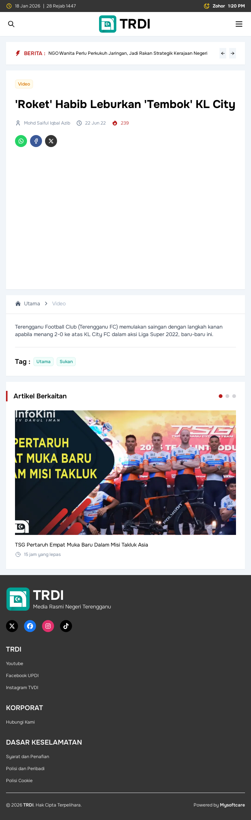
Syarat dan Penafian (27, 757)
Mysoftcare (232, 805)
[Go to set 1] (220, 396)
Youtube (14, 664)
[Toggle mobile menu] (239, 24)
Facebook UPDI (22, 676)
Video (59, 303)
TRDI (28, 805)
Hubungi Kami (20, 722)
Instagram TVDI (22, 688)
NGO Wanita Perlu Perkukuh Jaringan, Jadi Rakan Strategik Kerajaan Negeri (127, 53)
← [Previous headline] (223, 53)
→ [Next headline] (232, 53)
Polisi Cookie (19, 781)
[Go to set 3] (234, 396)
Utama (27, 303)
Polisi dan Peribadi (25, 769)
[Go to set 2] (227, 396)
